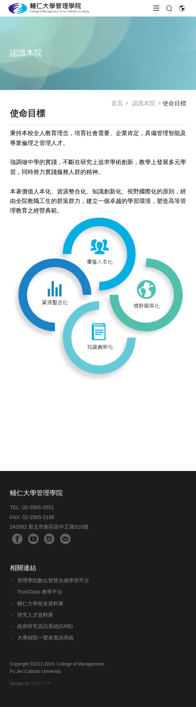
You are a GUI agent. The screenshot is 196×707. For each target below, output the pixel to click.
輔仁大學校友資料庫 (40, 603)
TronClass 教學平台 (39, 592)
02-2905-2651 (38, 507)
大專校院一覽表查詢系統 (45, 638)
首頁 (117, 103)
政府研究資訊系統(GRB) (45, 626)
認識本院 (143, 103)
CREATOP (40, 683)
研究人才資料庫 (35, 615)
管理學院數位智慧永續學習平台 (53, 580)
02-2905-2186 (38, 517)
